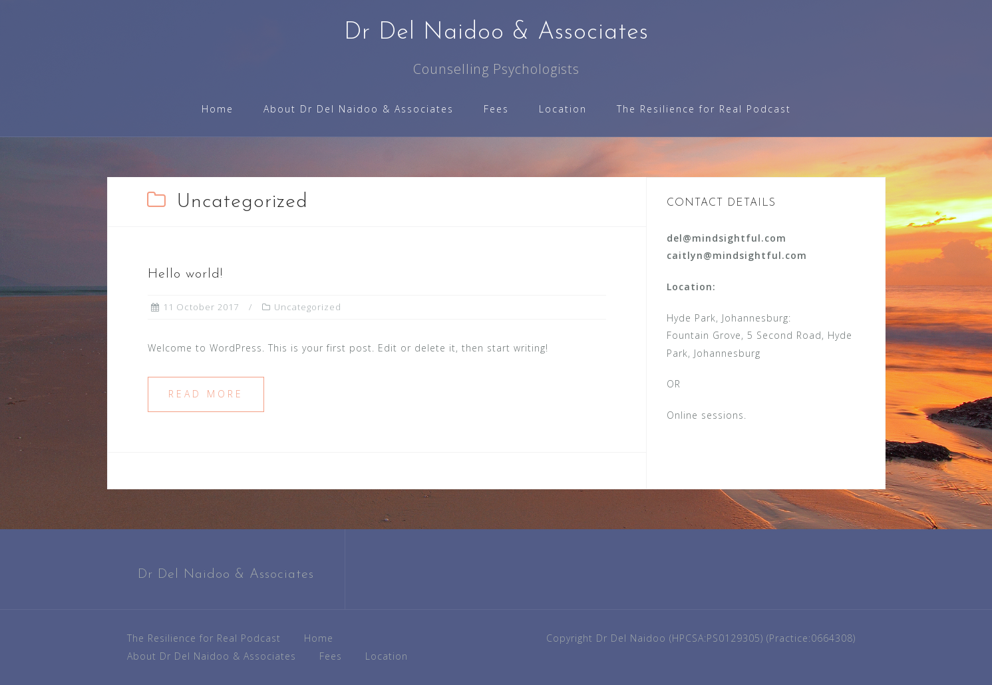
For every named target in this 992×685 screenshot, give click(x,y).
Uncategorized (307, 307)
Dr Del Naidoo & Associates (496, 33)
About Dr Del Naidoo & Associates (358, 109)
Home (218, 109)
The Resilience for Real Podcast (704, 109)
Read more (206, 393)
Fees (496, 109)
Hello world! (185, 274)
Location (563, 109)
